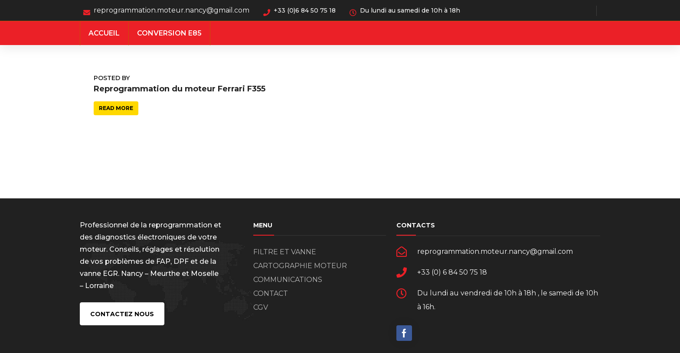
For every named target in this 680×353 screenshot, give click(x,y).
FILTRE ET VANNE (284, 252)
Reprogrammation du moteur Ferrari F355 (179, 89)
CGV (260, 307)
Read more (116, 108)
